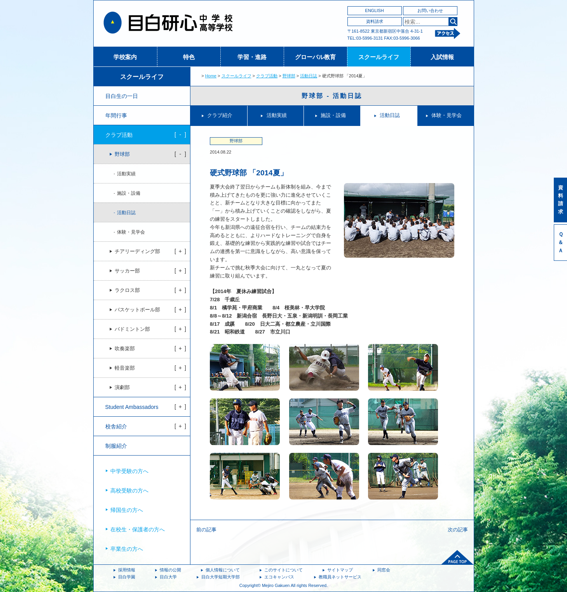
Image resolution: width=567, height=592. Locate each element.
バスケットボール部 (137, 310)
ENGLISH (374, 10)
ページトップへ (457, 557)
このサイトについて (283, 570)
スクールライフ (378, 57)
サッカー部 (127, 271)
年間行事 (116, 115)
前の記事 (206, 530)
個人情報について (223, 570)
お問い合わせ (430, 10)
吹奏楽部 (125, 348)
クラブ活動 (266, 75)
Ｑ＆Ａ (560, 242)
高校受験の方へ (129, 490)
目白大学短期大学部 (220, 577)
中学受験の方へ (129, 471)
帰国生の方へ (126, 510)
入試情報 (442, 57)
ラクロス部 (127, 290)
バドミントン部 (132, 329)
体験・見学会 (446, 115)
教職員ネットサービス (340, 577)
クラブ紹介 (219, 115)
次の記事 (458, 530)
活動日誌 (308, 75)
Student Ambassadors (132, 407)
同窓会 (383, 570)
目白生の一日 (121, 96)
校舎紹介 (116, 426)
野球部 (289, 75)
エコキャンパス (279, 577)
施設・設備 (333, 115)
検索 (452, 21)
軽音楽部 (125, 368)
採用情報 (126, 570)
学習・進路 (252, 57)
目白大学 (168, 577)
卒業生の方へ (126, 549)
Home (210, 75)
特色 (189, 57)
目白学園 (126, 577)
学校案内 (125, 57)
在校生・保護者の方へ (137, 529)
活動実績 (277, 115)
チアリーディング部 (137, 251)
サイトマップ (340, 570)
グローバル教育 (315, 57)
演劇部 (122, 387)
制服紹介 (116, 446)
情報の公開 (170, 570)
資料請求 (374, 21)
